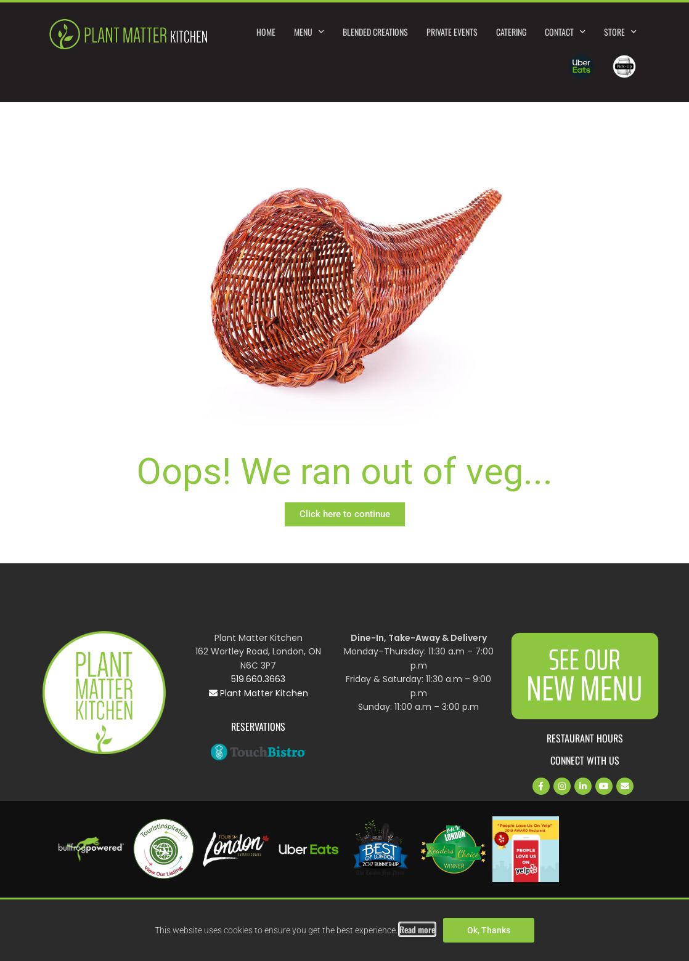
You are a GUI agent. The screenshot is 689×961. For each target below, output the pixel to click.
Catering (511, 31)
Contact (565, 32)
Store (620, 32)
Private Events (452, 31)
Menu (309, 32)
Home (265, 31)
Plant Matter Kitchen (258, 693)
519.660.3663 (258, 679)
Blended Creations (375, 31)
